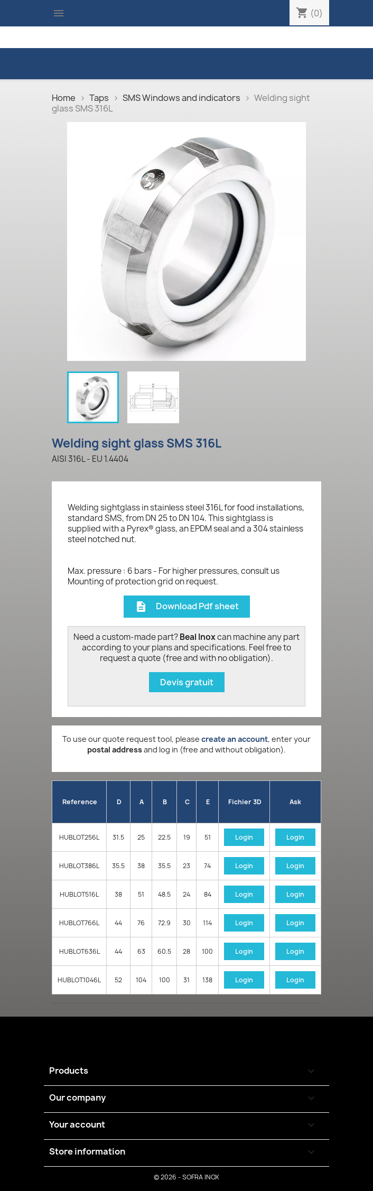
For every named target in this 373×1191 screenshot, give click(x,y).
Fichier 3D (245, 801)
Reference (79, 801)
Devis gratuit (186, 682)
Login (244, 837)
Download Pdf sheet (187, 606)
